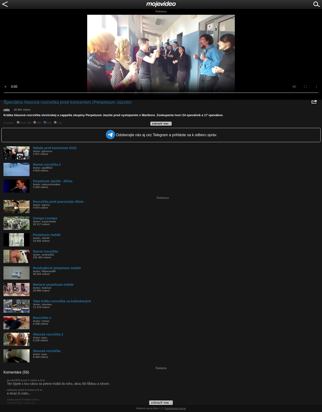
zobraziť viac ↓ (161, 123)
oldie (6, 109)
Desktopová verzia (175, 408)
